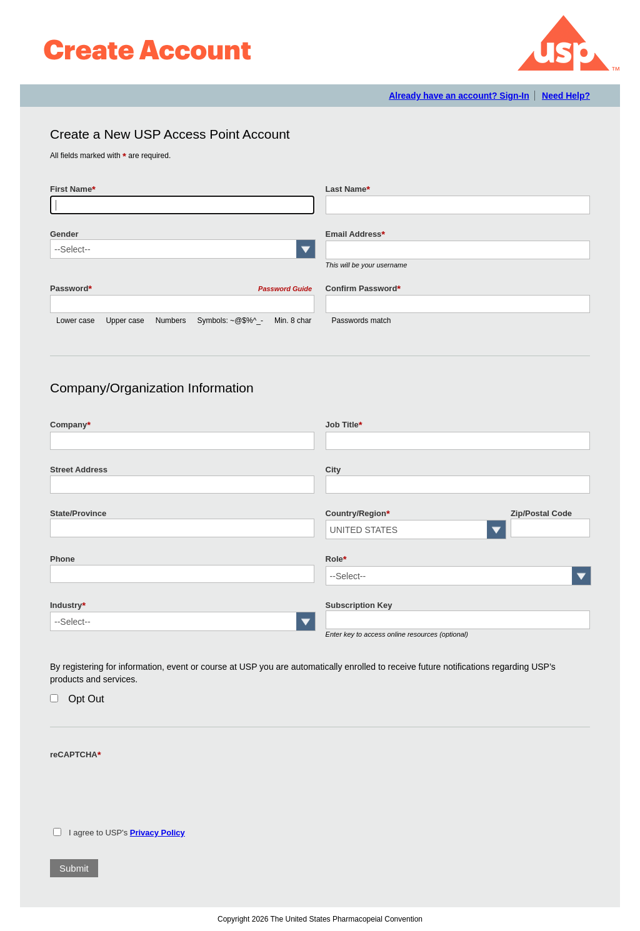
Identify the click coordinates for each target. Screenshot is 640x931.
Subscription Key (359, 605)
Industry (68, 605)
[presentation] (145, 786)
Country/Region (358, 514)
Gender (64, 234)
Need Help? (566, 96)
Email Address (356, 234)
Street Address (79, 469)
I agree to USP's (127, 832)
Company (70, 425)
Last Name (348, 189)
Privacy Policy (157, 832)
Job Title (344, 425)
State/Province (78, 513)
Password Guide (285, 288)
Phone (62, 559)
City (333, 469)
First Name (73, 189)
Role (336, 559)
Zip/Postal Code (541, 513)
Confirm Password (363, 289)
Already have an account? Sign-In (459, 96)
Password (71, 289)
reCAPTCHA (75, 755)
